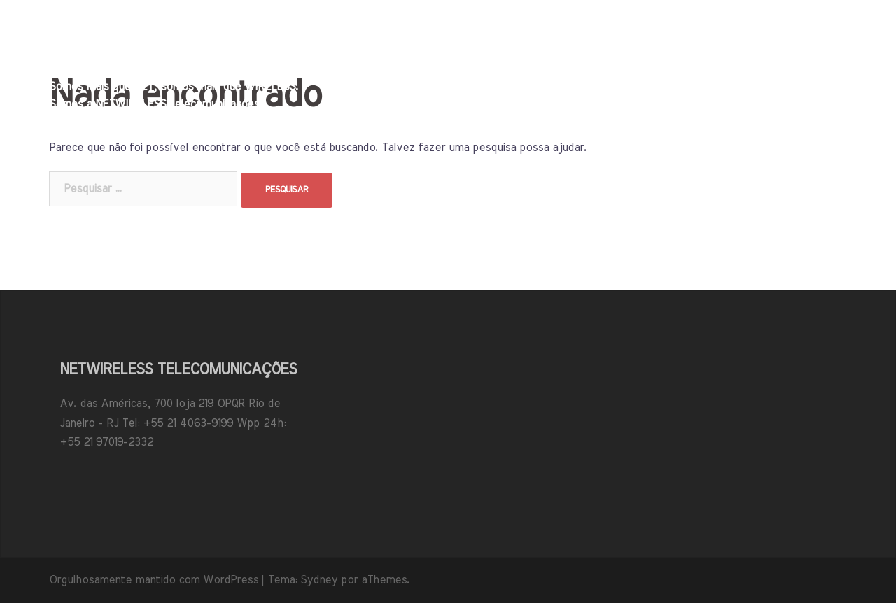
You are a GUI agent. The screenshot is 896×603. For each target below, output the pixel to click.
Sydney (318, 580)
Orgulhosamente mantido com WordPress (153, 580)
